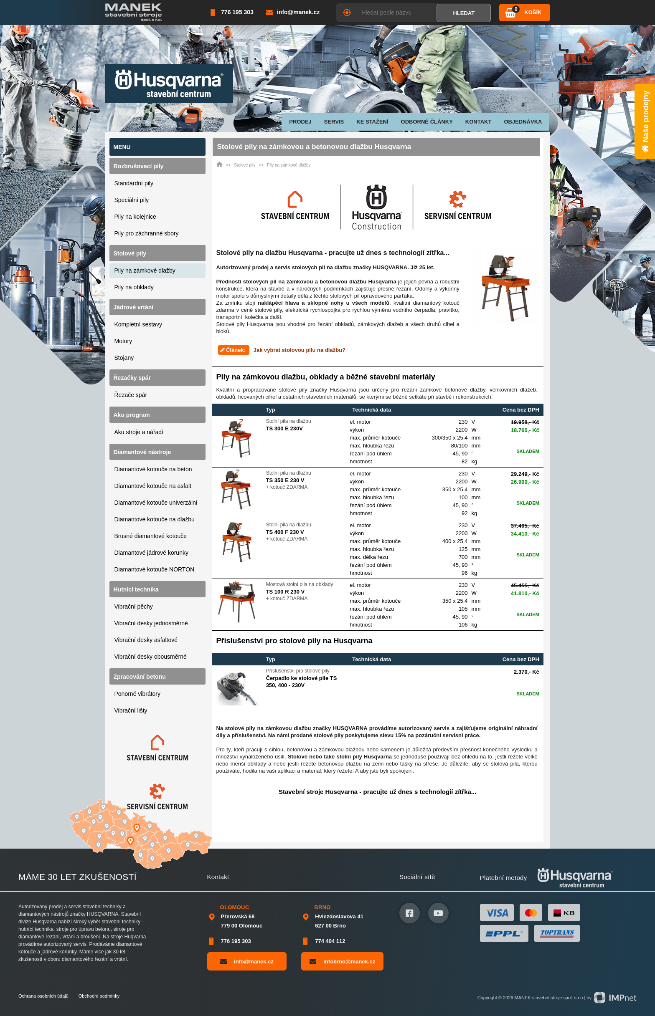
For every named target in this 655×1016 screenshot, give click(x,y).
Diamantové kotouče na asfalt (152, 486)
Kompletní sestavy (138, 324)
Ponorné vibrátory (137, 693)
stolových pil (345, 296)
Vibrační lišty (130, 710)
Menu (122, 147)
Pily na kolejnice (135, 216)
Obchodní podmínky (99, 995)
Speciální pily (131, 200)
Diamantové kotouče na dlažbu (154, 519)
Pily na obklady (134, 287)
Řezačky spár (132, 377)
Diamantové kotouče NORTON (154, 569)
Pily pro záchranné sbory (146, 233)
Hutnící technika (136, 589)
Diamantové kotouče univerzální (156, 502)
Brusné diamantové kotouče (150, 536)
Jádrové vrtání (134, 307)
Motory (123, 341)
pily (240, 324)
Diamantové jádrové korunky (151, 552)
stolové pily (268, 310)
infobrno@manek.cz (342, 961)
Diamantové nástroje (142, 452)
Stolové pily (130, 253)
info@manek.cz (247, 961)
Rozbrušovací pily (139, 166)
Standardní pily (133, 183)
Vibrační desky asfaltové (146, 640)
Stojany (124, 357)
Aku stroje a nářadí (139, 432)
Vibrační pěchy (133, 606)
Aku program (132, 415)
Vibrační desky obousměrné (150, 656)
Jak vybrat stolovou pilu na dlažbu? (299, 350)
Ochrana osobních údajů (43, 995)
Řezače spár (130, 395)
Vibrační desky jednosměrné (151, 623)
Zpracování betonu (140, 676)
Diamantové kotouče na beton (153, 469)
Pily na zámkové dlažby (144, 270)
